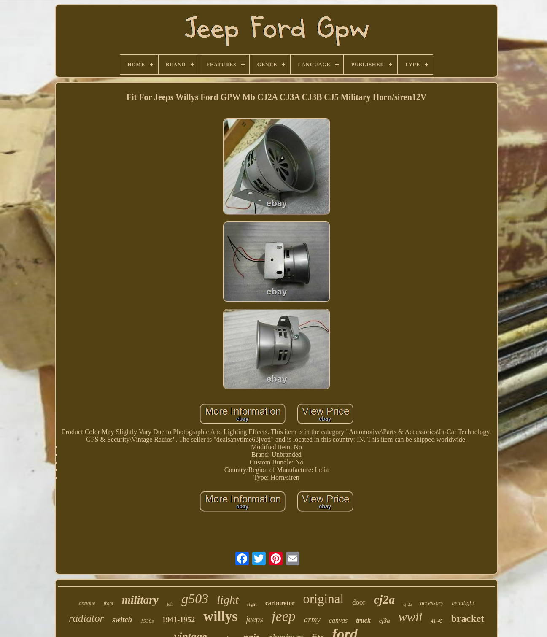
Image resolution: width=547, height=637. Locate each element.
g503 (194, 598)
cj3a (384, 620)
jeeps (254, 619)
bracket (467, 618)
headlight (463, 603)
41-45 (436, 621)
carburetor (280, 602)
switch (122, 619)
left (170, 604)
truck (363, 620)
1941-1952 (178, 619)
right (252, 604)
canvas (338, 620)
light (227, 599)
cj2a (384, 599)
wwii (411, 617)
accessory (431, 603)
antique (87, 603)
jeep (284, 616)
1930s (147, 621)
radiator (86, 618)
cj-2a (407, 604)
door (358, 602)
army (312, 619)
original (323, 598)
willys (220, 616)
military (140, 600)
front (108, 603)
